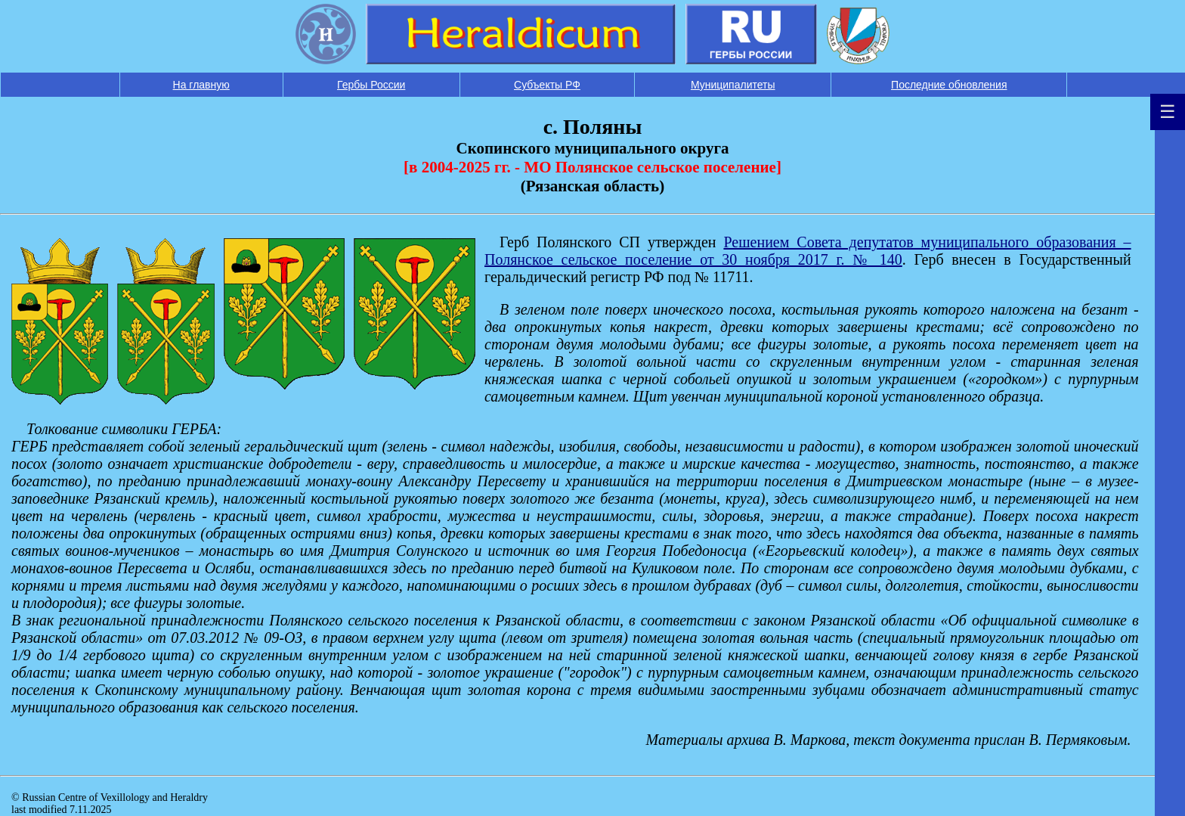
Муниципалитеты (733, 85)
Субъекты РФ (547, 85)
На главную (201, 85)
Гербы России (371, 85)
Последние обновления (949, 85)
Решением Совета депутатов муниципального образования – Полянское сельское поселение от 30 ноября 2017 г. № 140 (807, 251)
